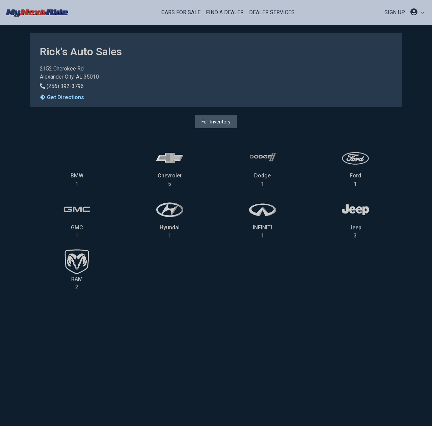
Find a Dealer (225, 12)
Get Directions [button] (62, 97)
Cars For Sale (180, 12)
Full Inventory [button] (216, 121)
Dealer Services (272, 12)
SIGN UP (394, 12)
